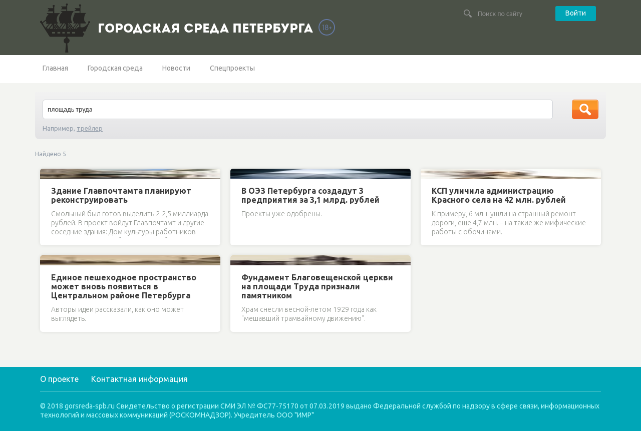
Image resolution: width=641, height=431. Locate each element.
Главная (55, 68)
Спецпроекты (232, 68)
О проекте (59, 378)
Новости (176, 68)
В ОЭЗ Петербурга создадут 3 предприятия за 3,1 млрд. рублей (310, 195)
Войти (575, 13)
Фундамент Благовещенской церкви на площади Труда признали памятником (317, 286)
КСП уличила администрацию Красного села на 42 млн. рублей (499, 195)
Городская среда (115, 68)
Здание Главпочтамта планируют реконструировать (121, 195)
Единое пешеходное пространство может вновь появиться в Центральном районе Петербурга (123, 286)
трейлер (90, 128)
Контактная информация (139, 378)
